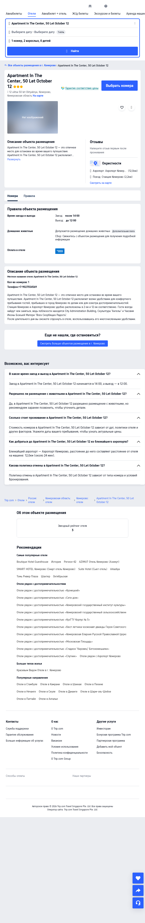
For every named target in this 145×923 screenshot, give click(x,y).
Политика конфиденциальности (69, 752)
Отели (32, 13)
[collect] (138, 878)
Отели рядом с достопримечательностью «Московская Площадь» (55, 641)
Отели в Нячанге (26, 691)
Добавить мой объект (109, 746)
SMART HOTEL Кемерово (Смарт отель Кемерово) (46, 569)
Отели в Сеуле (47, 691)
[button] (98, 6)
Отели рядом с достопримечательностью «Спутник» (47, 656)
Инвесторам (104, 728)
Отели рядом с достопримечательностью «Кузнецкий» (48, 590)
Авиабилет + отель (54, 13)
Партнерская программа (111, 740)
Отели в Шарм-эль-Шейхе (95, 691)
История (56, 561)
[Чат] (138, 902)
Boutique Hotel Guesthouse (32, 561)
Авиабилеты (14, 13)
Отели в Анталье (48, 698)
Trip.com (9, 500)
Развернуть (14, 159)
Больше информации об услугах (24, 740)
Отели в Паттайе (26, 698)
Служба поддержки (17, 728)
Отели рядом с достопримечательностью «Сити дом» (48, 597)
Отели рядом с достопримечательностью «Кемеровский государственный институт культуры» (71, 605)
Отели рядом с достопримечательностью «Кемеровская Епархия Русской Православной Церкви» (73, 634)
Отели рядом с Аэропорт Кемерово (100, 656)
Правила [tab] (29, 196)
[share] (138, 890)
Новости (56, 734)
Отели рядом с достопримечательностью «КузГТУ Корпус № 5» (53, 619)
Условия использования (64, 746)
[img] (32, 117)
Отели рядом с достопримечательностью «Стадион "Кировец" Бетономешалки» (63, 648)
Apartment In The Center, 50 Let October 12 (29, 81)
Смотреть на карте (101, 182)
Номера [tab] (12, 196)
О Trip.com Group (61, 758)
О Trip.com (57, 728)
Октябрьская (60, 576)
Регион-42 (70, 561)
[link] (90, 6)
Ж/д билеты (80, 13)
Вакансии (56, 740)
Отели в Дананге (67, 691)
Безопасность (104, 752)
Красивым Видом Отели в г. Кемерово (39, 670)
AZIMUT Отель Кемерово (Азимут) (99, 561)
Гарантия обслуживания (20, 734)
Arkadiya (115, 569)
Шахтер (45, 576)
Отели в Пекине (94, 684)
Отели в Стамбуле (27, 684)
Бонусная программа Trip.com (114, 734)
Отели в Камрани (50, 684)
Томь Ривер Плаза (27, 576)
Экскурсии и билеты (107, 13)
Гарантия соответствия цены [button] (81, 88)
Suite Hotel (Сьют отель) (92, 569)
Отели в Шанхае (72, 684)
